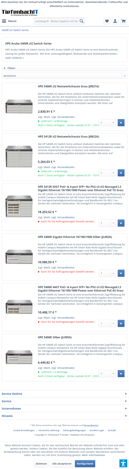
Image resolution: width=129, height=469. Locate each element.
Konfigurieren (85, 463)
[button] (123, 463)
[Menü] (9, 21)
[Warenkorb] (123, 21)
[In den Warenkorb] (121, 122)
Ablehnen (41, 463)
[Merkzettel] (106, 21)
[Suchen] (81, 21)
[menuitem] (9, 21)
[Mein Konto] (115, 21)
